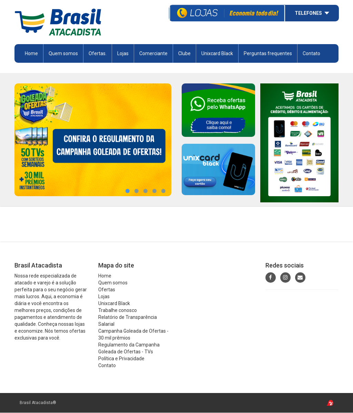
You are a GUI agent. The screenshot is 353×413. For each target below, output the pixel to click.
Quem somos (63, 53)
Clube (184, 53)
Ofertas (106, 290)
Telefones (308, 13)
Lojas (123, 53)
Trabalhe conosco (117, 310)
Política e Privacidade (121, 359)
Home (31, 53)
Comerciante (153, 53)
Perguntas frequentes (268, 53)
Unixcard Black (217, 53)
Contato (311, 53)
